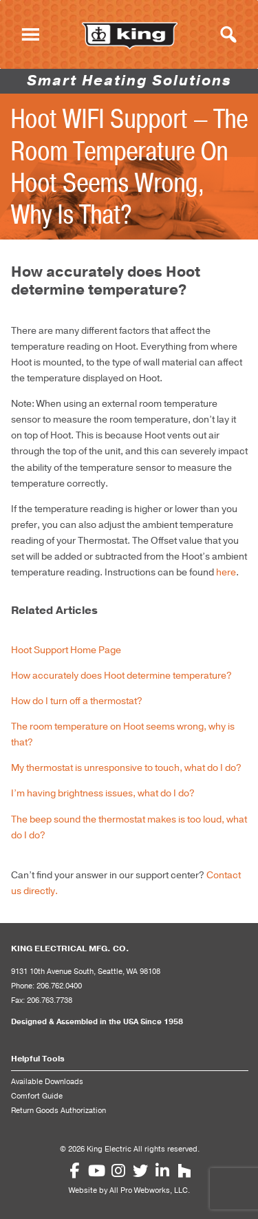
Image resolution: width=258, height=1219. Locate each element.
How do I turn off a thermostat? (76, 701)
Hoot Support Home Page (66, 650)
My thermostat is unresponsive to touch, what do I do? (126, 767)
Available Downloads (47, 1082)
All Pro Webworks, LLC (148, 1191)
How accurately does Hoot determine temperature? (121, 675)
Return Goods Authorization (58, 1111)
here (226, 572)
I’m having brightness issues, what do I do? (103, 793)
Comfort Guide (37, 1096)
